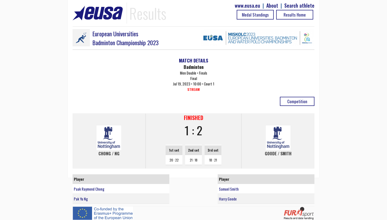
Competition (297, 101)
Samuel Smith (229, 189)
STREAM (193, 89)
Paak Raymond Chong (89, 189)
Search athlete (299, 5)
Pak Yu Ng (81, 198)
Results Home (295, 15)
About (272, 5)
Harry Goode (228, 198)
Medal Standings (255, 15)
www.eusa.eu (247, 5)
